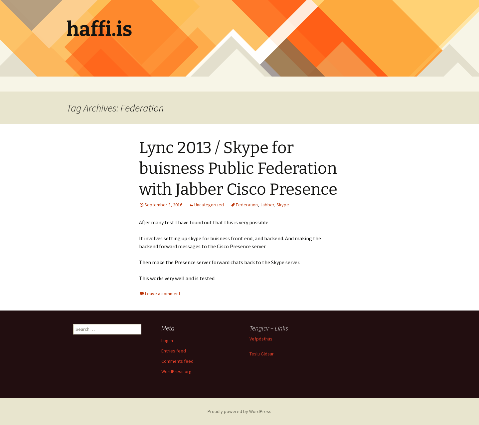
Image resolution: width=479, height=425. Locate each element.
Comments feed (177, 361)
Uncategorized (209, 205)
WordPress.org (176, 371)
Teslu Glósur (261, 354)
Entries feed (173, 351)
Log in (167, 340)
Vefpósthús (260, 339)
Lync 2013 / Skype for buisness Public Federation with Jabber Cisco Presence (238, 168)
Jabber (267, 205)
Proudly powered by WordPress (239, 411)
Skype (282, 205)
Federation (247, 205)
